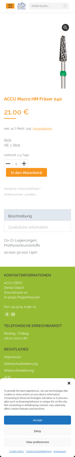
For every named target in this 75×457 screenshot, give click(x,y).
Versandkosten (42, 128)
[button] (69, 383)
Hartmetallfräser (29, 188)
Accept (37, 420)
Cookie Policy (16, 451)
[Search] (49, 6)
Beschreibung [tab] (20, 216)
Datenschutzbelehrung (39, 451)
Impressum (60, 451)
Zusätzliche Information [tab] (28, 227)
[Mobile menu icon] (10, 6)
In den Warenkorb (26, 172)
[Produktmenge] (16, 163)
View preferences (37, 442)
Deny (37, 431)
